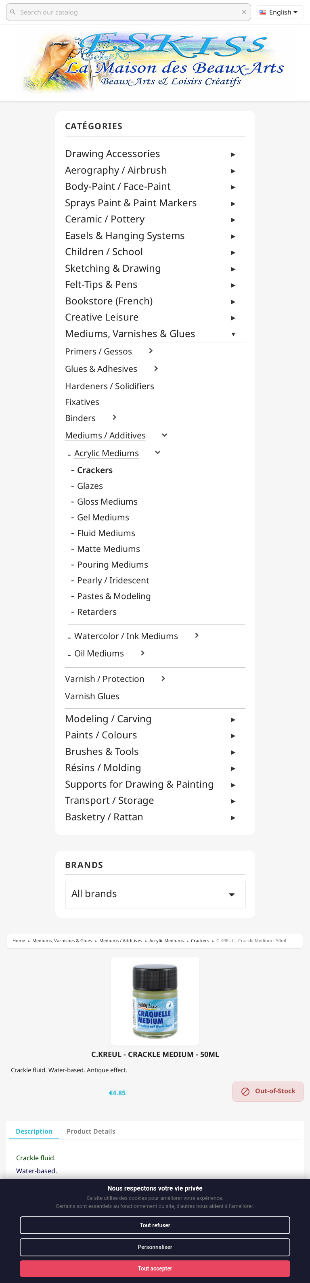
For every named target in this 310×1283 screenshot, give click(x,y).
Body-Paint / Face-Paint (118, 186)
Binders (80, 418)
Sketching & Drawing (113, 268)
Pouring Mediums (112, 564)
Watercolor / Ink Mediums (126, 636)
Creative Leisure (102, 316)
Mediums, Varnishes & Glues (130, 333)
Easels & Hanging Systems (125, 235)
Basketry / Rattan (104, 816)
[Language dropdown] (280, 12)
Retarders (97, 611)
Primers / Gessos (98, 351)
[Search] (128, 12)
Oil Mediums (99, 653)
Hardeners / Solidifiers (109, 386)
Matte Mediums (108, 548)
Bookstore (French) (109, 300)
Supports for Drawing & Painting (139, 783)
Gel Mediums (103, 517)
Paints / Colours (101, 734)
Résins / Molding (103, 767)
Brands (84, 865)
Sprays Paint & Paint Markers (131, 202)
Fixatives (82, 401)
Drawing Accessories (112, 153)
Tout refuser (155, 1225)
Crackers (95, 470)
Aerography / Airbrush (116, 169)
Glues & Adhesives (101, 368)
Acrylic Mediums (106, 453)
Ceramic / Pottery (105, 218)
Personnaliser (155, 1247)
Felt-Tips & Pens (101, 284)
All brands (155, 894)
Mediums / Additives (105, 435)
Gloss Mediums (107, 501)
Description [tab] (34, 1131)
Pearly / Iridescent (113, 580)
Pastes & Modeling (114, 596)
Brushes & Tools (102, 751)
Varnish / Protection (105, 678)
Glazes (90, 485)
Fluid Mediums (106, 533)
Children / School (104, 251)
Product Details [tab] (91, 1131)
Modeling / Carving (108, 718)
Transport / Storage (109, 800)
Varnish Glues (92, 696)
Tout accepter (155, 1268)
